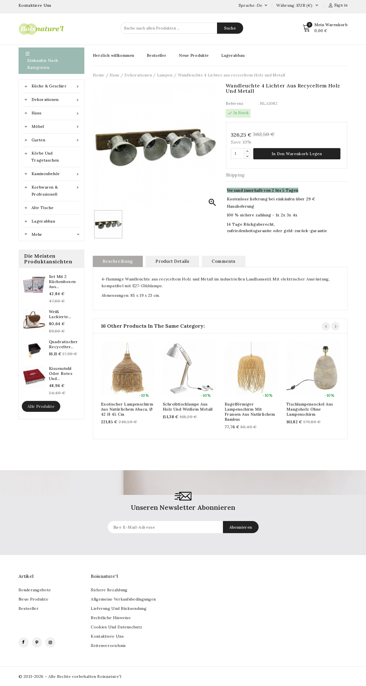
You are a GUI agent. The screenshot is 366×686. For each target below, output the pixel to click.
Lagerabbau (43, 221)
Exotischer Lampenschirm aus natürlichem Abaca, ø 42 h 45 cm (127, 408)
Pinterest (37, 642)
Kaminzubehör (55, 173)
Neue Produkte (194, 55)
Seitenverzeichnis (108, 645)
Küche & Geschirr (55, 86)
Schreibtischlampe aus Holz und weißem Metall (188, 406)
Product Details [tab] (172, 261)
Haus (55, 113)
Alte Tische (42, 207)
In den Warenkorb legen (297, 153)
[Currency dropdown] (317, 5)
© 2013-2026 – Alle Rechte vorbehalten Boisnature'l (70, 676)
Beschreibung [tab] (118, 261)
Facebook (24, 642)
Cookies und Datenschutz (116, 626)
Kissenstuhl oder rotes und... (60, 373)
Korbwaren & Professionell (55, 190)
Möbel (55, 126)
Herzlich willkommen (113, 55)
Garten (55, 140)
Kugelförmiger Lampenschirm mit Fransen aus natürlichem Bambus (250, 411)
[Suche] (181, 28)
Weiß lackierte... (60, 314)
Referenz (234, 103)
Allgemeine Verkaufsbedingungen (123, 598)
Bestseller (156, 55)
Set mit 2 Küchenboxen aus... (62, 281)
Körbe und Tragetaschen (45, 157)
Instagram (50, 642)
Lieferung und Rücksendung (118, 608)
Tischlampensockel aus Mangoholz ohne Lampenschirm (309, 408)
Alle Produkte (41, 406)
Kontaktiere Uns (35, 5)
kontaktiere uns (107, 636)
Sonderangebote (35, 589)
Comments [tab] (223, 261)
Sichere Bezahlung (109, 589)
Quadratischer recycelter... (63, 344)
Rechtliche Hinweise (111, 617)
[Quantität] (237, 153)
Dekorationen (55, 99)
